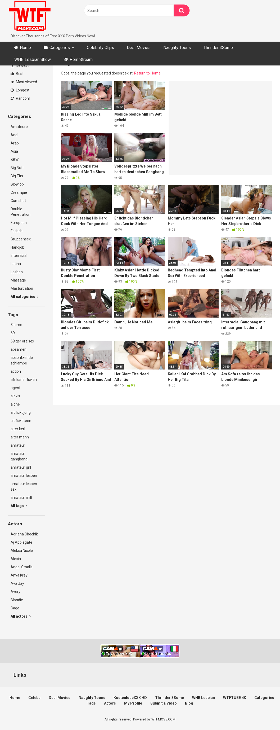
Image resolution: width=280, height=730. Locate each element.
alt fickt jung (21, 412)
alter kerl (18, 429)
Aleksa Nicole (22, 550)
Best (17, 74)
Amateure (19, 127)
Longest (20, 90)
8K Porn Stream (78, 59)
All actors (21, 616)
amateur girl (21, 467)
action (16, 371)
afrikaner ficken (24, 379)
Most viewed (24, 82)
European (19, 223)
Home (25, 47)
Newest (20, 65)
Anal (14, 135)
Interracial (19, 255)
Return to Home (147, 73)
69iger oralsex (22, 341)
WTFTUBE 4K (234, 698)
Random (20, 98)
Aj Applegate (21, 542)
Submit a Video (163, 703)
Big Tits (17, 176)
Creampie (19, 192)
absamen (18, 349)
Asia (14, 151)
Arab (15, 143)
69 (13, 333)
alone (15, 404)
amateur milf (22, 497)
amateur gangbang (19, 456)
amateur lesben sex (24, 486)
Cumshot (18, 201)
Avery (15, 592)
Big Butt (17, 168)
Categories (59, 47)
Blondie (17, 600)
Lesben (17, 272)
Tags (91, 703)
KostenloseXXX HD (130, 698)
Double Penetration (20, 212)
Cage (15, 608)
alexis (15, 396)
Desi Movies (139, 47)
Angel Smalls (22, 567)
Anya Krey (19, 575)
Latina (16, 264)
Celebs (34, 698)
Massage (18, 280)
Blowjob (17, 184)
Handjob (17, 247)
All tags (19, 506)
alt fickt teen (21, 421)
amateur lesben (24, 475)
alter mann (20, 437)
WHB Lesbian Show (32, 59)
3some (16, 325)
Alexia (16, 559)
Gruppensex (21, 239)
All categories (24, 296)
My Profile (133, 703)
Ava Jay (17, 583)
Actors (110, 703)
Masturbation (22, 288)
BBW (15, 159)
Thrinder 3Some (218, 47)
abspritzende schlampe (22, 360)
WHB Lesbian (203, 698)
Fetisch (16, 231)
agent (15, 388)
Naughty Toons (177, 47)
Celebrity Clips (100, 47)
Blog (189, 703)
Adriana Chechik (24, 534)
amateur (18, 445)
